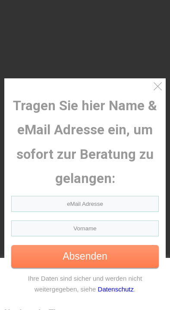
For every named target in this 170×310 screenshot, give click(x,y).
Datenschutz (116, 289)
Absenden (85, 256)
